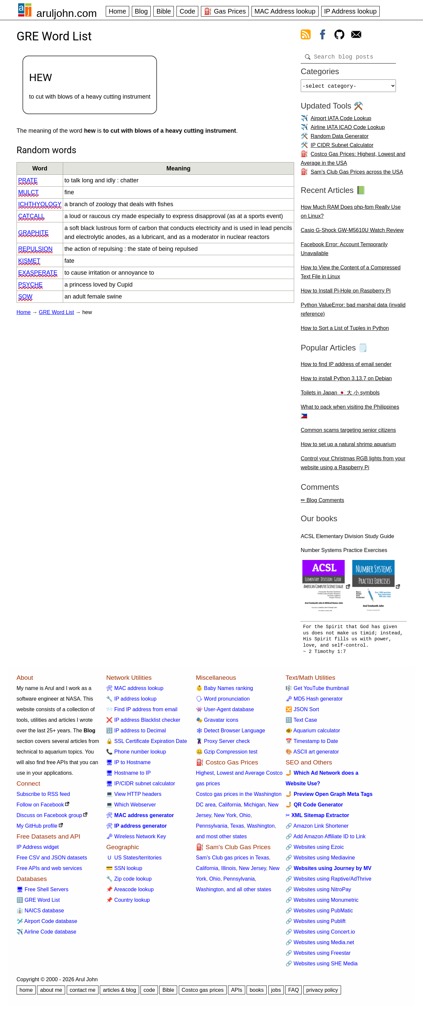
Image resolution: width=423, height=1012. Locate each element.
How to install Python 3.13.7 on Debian (346, 381)
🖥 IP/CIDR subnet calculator (140, 786)
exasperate (38, 272)
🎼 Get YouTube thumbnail (317, 691)
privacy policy (322, 992)
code (149, 992)
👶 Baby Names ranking (224, 691)
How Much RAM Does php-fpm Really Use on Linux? (351, 214)
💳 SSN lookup (124, 871)
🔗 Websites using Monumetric (322, 902)
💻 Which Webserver (131, 807)
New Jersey (252, 871)
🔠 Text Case (301, 722)
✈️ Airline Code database (46, 934)
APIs (236, 992)
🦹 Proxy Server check (223, 744)
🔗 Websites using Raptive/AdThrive (328, 881)
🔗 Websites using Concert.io (320, 934)
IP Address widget (38, 849)
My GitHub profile (37, 828)
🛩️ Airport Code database (47, 924)
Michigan (254, 807)
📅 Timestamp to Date (312, 744)
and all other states (249, 892)
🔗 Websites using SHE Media (322, 966)
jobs (276, 992)
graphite (33, 232)
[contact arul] (356, 35)
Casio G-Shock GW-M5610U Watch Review (352, 233)
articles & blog (119, 992)
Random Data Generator (339, 139)
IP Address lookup (350, 11)
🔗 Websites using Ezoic (315, 849)
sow (25, 296)
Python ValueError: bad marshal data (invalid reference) (353, 312)
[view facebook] (322, 35)
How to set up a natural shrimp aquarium (348, 447)
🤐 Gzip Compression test (226, 754)
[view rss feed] (306, 35)
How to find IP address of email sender (346, 367)
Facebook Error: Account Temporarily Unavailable (344, 251)
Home (117, 11)
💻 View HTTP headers (133, 797)
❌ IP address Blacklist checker (143, 722)
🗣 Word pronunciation (223, 701)
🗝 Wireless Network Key (136, 839)
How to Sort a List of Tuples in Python (345, 331)
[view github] (339, 35)
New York (225, 818)
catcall (31, 216)
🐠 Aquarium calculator (313, 733)
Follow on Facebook (40, 807)
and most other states (221, 839)
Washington (261, 828)
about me (51, 992)
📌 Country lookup (128, 902)
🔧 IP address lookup (131, 701)
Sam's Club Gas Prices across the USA (357, 174)
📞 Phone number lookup (136, 754)
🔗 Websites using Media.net (320, 945)
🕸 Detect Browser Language (230, 733)
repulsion (35, 249)
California (229, 807)
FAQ (293, 992)
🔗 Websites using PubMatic (319, 913)
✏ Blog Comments (322, 503)
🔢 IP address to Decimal (136, 733)
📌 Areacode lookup (130, 892)
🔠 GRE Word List (38, 902)
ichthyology (39, 204)
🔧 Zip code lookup (128, 881)
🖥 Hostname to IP (128, 775)
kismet (29, 260)
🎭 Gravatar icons (217, 722)
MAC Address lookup (285, 11)
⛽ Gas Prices (225, 11)
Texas (237, 828)
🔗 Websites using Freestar (318, 955)
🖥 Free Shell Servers (42, 892)
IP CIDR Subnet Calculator (342, 148)
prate (28, 180)
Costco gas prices (203, 992)
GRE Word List (56, 312)
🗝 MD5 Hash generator (314, 701)
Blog (141, 11)
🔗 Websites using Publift (316, 924)
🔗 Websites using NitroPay (318, 892)
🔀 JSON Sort (302, 712)
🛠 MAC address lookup (134, 691)
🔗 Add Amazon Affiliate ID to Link (325, 839)
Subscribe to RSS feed (43, 797)
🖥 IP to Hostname (128, 765)
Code (187, 11)
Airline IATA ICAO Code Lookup (348, 130)
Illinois (228, 871)
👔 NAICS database (40, 913)
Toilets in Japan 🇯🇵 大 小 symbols (340, 395)
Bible (163, 11)
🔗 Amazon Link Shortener (317, 828)
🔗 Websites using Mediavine (320, 860)
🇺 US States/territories (134, 860)
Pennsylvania (211, 828)
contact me (83, 992)
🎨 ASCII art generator (312, 754)
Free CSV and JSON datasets (52, 860)
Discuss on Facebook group (49, 818)
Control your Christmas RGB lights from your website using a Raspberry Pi (353, 465)
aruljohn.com (66, 13)
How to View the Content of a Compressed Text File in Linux (351, 274)
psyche (30, 284)
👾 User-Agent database (225, 712)
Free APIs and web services (49, 871)
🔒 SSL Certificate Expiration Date (146, 744)
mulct (28, 192)
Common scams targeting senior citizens (348, 433)
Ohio (244, 818)
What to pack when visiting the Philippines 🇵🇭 (350, 414)
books (257, 992)
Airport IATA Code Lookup (341, 121)
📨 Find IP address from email (141, 712)
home (26, 992)
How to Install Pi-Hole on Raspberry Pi (346, 293)
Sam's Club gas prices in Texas (232, 860)
